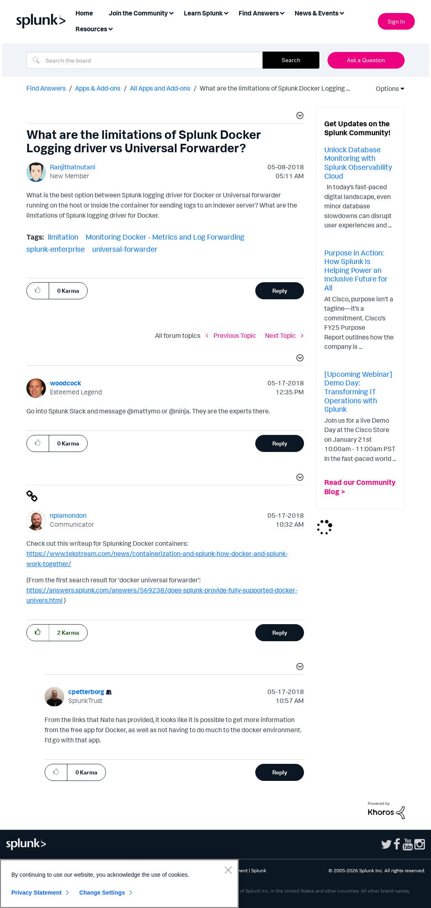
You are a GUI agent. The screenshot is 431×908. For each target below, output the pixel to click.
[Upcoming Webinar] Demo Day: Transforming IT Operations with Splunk (358, 391)
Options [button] (385, 88)
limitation (63, 236)
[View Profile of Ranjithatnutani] (72, 167)
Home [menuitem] (84, 13)
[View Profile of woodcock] (65, 383)
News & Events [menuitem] (316, 13)
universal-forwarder (124, 248)
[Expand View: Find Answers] (282, 12)
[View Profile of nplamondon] (68, 515)
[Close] (228, 870)
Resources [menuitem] (91, 29)
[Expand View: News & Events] (342, 12)
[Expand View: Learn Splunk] (226, 12)
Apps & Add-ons (98, 88)
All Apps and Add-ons (160, 88)
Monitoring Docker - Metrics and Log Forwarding (165, 236)
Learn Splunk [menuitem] (203, 13)
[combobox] (144, 60)
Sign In (396, 21)
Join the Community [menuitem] (138, 13)
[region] (119, 883)
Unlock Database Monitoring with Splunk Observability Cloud (358, 162)
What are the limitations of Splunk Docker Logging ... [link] (275, 88)
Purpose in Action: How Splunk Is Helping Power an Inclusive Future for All (356, 270)
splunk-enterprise (55, 248)
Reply (279, 290)
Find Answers (46, 88)
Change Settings (102, 892)
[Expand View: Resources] (110, 28)
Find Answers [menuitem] (259, 13)
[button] (298, 116)
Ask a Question (366, 59)
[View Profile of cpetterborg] (86, 691)
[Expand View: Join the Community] (171, 12)
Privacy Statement (36, 892)
